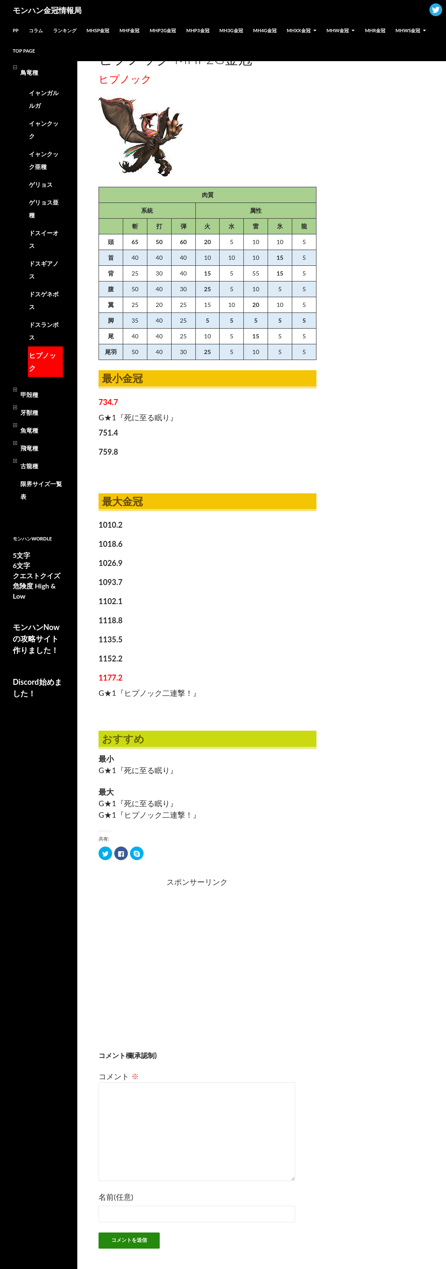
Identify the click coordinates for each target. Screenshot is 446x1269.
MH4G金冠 (265, 30)
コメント (119, 1076)
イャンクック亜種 (44, 160)
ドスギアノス (44, 270)
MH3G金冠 (231, 30)
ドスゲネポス (44, 300)
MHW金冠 (338, 30)
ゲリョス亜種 (44, 209)
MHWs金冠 (407, 30)
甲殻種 (29, 394)
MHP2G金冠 (163, 30)
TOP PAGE (24, 50)
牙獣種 (29, 412)
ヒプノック (42, 361)
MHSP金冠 (98, 30)
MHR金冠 (375, 30)
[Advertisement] (148, 957)
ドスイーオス (44, 239)
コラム (36, 30)
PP (16, 30)
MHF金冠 (129, 30)
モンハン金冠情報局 (47, 10)
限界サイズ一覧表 (41, 490)
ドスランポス (44, 331)
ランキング (64, 30)
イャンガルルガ (44, 99)
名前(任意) (116, 1196)
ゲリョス (41, 184)
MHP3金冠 (197, 30)
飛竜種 (29, 448)
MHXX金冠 (299, 30)
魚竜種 (29, 430)
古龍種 (29, 466)
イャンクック (44, 130)
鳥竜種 (29, 72)
